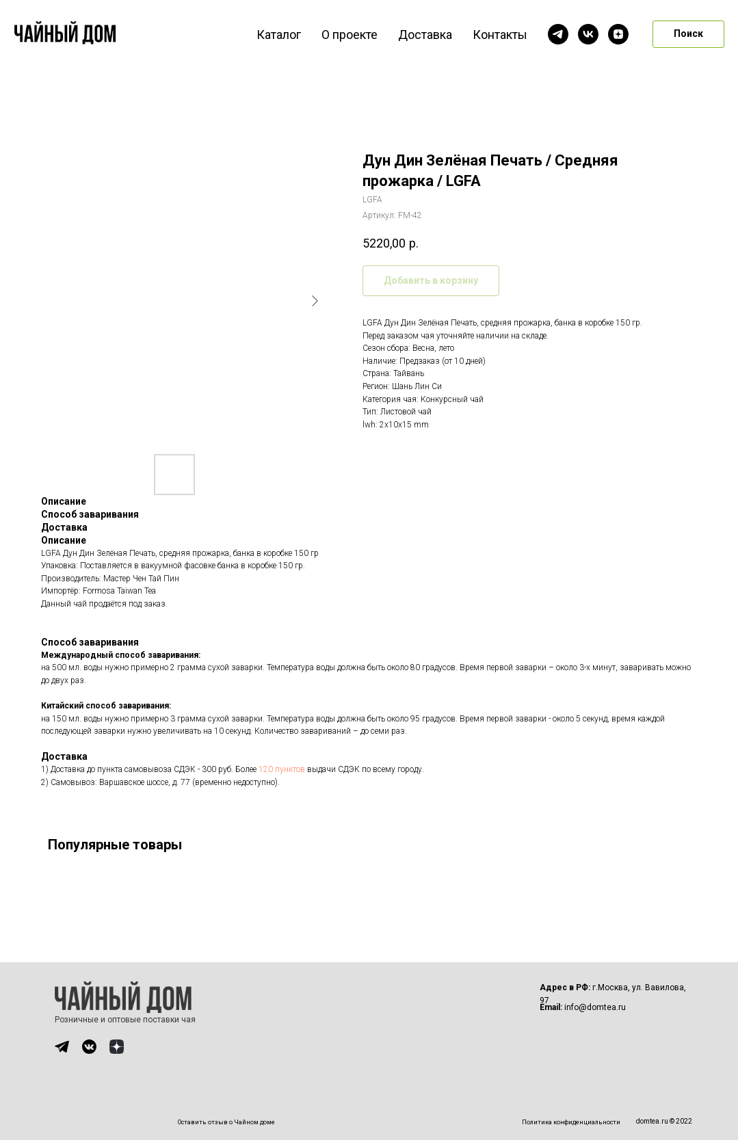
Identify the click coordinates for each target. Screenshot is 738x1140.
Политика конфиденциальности (571, 1122)
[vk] (588, 34)
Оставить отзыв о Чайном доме (226, 1122)
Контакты (500, 34)
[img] (62, 1046)
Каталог (278, 34)
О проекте (349, 34)
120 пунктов (282, 769)
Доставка (425, 34)
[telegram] (558, 34)
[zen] (618, 34)
